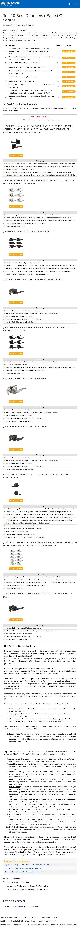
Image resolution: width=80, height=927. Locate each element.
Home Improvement (14, 879)
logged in (18, 906)
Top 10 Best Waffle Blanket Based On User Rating (27, 886)
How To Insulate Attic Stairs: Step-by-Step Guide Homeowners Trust (28, 917)
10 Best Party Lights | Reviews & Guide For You (23, 868)
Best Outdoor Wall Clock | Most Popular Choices (24, 872)
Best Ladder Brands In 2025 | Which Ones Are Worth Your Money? (28, 921)
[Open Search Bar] (69, 4)
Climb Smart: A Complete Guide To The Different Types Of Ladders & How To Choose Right (38, 925)
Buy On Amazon (68, 51)
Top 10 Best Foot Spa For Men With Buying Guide (27, 889)
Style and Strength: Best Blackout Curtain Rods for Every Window (31, 864)
